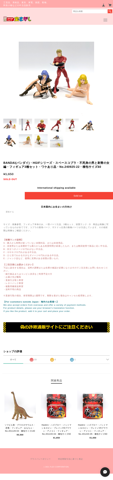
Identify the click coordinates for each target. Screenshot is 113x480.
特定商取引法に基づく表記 (70, 459)
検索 (110, 11)
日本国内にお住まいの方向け (56, 206)
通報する (10, 212)
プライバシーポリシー (40, 459)
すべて (13, 359)
